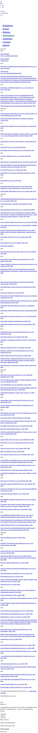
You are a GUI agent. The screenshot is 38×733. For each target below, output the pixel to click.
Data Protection (5, 13)
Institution (7, 38)
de (2, 5)
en (2, 7)
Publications (8, 35)
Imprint (3, 11)
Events (6, 28)
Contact (7, 42)
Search (6, 45)
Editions (6, 32)
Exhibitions (8, 25)
